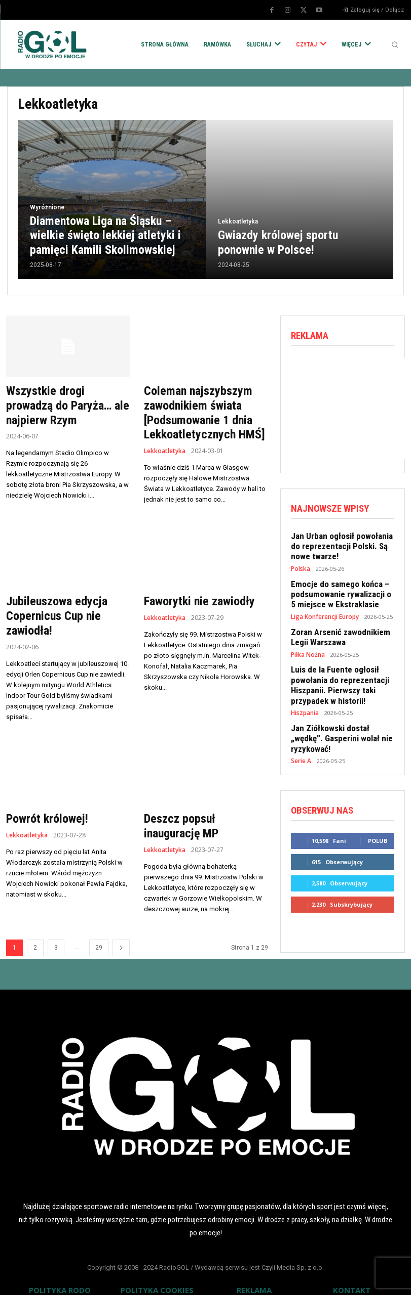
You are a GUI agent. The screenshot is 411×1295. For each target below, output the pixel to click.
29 (98, 936)
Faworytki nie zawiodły (194, 596)
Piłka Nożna (307, 643)
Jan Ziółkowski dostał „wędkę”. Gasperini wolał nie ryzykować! (340, 716)
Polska (300, 563)
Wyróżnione (47, 211)
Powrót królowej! (43, 809)
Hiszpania (304, 697)
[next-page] (121, 936)
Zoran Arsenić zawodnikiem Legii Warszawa (336, 627)
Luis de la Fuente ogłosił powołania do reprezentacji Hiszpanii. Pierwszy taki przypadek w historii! (335, 672)
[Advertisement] (351, 407)
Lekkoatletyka (238, 224)
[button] (394, 44)
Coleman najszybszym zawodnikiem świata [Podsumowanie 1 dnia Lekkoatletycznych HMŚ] (199, 410)
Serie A (301, 732)
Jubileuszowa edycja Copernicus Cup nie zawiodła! (52, 609)
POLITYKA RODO (60, 1279)
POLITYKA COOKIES (157, 1279)
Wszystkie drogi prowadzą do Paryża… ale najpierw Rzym (64, 403)
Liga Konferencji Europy (324, 608)
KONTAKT (351, 1279)
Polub (377, 811)
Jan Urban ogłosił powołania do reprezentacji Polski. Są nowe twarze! (341, 543)
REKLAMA (254, 1279)
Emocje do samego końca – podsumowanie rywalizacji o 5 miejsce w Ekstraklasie (339, 587)
